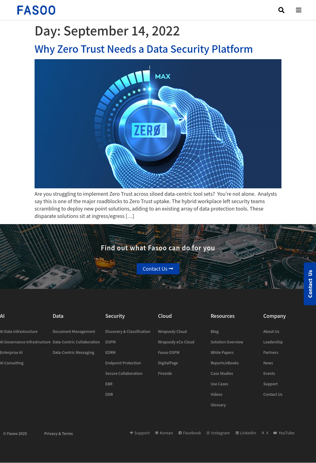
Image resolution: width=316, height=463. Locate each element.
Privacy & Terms (58, 433)
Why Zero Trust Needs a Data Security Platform (144, 48)
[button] (303, 10)
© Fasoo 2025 (15, 433)
